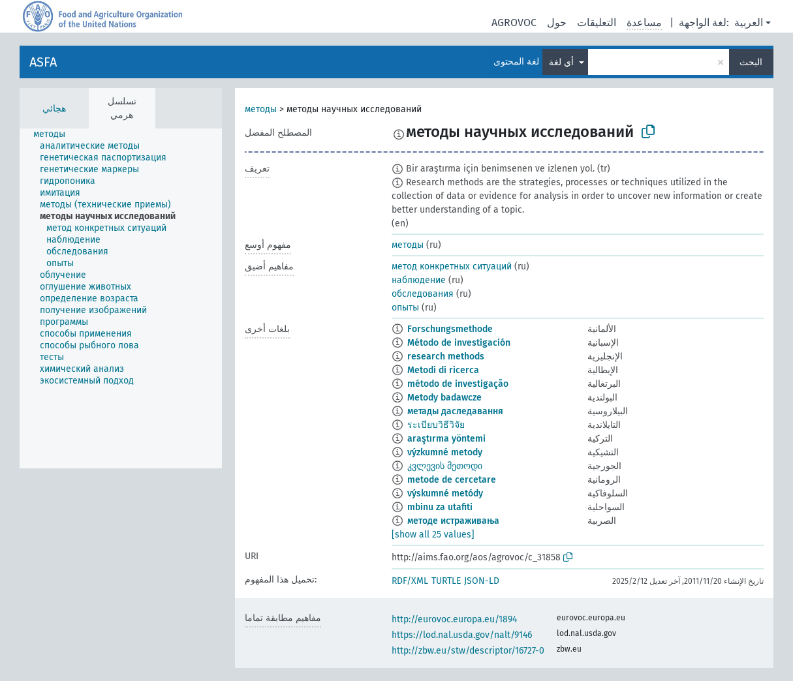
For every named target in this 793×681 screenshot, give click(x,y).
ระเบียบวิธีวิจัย (436, 425)
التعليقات (596, 22)
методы (261, 109)
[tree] (121, 298)
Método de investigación (458, 342)
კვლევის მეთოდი (444, 466)
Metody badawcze (444, 397)
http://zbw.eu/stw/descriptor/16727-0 (468, 650)
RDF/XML (410, 580)
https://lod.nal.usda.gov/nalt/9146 (462, 635)
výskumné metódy (445, 493)
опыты (405, 307)
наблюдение (419, 280)
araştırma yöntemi (446, 438)
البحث (750, 62)
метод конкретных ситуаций (452, 266)
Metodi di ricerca (443, 370)
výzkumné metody (444, 452)
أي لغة (562, 62)
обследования (423, 293)
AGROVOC (513, 22)
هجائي (54, 108)
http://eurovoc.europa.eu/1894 (454, 619)
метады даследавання (455, 411)
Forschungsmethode (450, 329)
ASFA (43, 62)
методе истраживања (453, 520)
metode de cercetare (451, 479)
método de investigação (457, 383)
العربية (748, 22)
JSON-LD (481, 580)
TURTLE (446, 580)
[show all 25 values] (433, 534)
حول (557, 22)
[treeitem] (55, 134)
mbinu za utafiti (440, 507)
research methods (445, 356)
